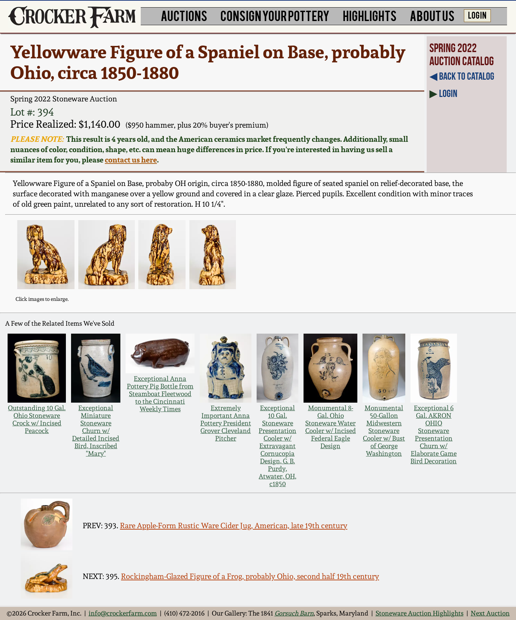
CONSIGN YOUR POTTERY (274, 15)
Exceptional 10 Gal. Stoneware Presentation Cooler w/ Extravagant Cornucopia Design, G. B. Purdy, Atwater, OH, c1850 (277, 446)
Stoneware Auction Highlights (420, 613)
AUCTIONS (184, 15)
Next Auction (490, 613)
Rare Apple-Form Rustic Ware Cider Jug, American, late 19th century (233, 525)
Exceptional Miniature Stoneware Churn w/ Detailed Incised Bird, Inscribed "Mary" (95, 430)
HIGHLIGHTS (370, 15)
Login (448, 93)
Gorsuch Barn (294, 613)
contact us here (131, 160)
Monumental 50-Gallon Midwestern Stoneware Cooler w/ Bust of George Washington (384, 430)
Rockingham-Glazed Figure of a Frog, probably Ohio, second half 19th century (250, 576)
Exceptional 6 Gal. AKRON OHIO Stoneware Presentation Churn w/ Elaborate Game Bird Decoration (433, 434)
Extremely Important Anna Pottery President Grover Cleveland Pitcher (225, 423)
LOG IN (477, 15)
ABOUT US (432, 15)
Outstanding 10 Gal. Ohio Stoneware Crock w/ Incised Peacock (37, 419)
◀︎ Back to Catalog (461, 76)
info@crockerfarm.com (123, 613)
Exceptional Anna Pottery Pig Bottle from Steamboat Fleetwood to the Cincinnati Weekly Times (160, 394)
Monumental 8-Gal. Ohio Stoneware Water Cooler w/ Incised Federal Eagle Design (330, 427)
